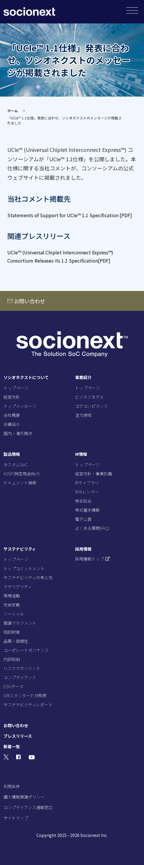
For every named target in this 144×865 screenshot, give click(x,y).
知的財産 (12, 632)
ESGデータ (13, 686)
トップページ (16, 388)
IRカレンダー (87, 492)
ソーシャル (14, 614)
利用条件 (12, 786)
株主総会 (83, 501)
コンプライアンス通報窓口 (28, 807)
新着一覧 (12, 746)
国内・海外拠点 (18, 433)
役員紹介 (12, 424)
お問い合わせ (29, 301)
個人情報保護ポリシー (24, 797)
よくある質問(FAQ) (92, 528)
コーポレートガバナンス (26, 650)
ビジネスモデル (89, 397)
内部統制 (12, 659)
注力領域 (83, 415)
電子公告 (83, 519)
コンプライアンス (20, 677)
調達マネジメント (20, 623)
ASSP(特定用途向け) (22, 474)
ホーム (12, 110)
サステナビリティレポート (28, 705)
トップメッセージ (20, 406)
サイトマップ (16, 818)
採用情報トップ (92, 559)
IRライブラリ (87, 483)
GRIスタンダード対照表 (25, 695)
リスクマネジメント (22, 668)
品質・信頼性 (16, 641)
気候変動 (12, 605)
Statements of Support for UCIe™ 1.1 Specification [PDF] (69, 215)
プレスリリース (18, 736)
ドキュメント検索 (20, 483)
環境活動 (12, 596)
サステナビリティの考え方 (28, 577)
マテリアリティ (18, 587)
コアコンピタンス (91, 406)
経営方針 (12, 397)
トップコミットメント (24, 568)
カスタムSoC (16, 464)
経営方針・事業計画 (93, 474)
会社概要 (12, 415)
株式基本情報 (87, 510)
